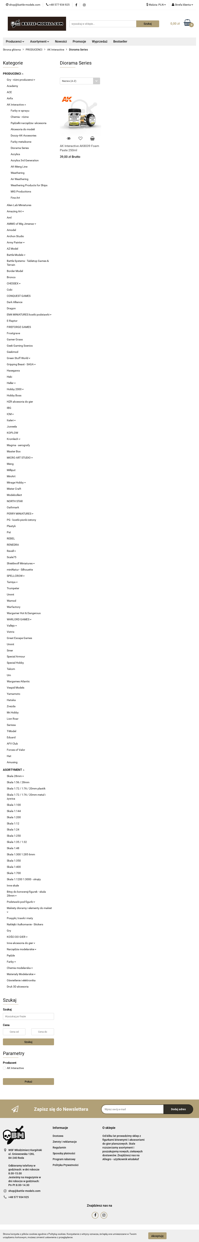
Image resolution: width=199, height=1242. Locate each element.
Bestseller (120, 41)
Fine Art (15, 197)
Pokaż (28, 1081)
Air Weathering (19, 179)
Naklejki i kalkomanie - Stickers (25, 924)
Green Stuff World (18, 358)
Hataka (11, 700)
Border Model (15, 271)
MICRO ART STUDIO (20, 457)
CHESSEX (14, 283)
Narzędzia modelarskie (21, 949)
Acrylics (15, 154)
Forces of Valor (16, 749)
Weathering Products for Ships (29, 185)
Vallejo (12, 625)
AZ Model (12, 248)
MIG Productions (21, 191)
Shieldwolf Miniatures (21, 563)
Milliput (11, 470)
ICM (10, 414)
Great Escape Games (19, 638)
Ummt (10, 594)
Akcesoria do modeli (23, 129)
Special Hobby (15, 662)
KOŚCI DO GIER (17, 936)
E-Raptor (12, 320)
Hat (9, 756)
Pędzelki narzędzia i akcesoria (28, 123)
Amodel (11, 230)
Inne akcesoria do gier (21, 943)
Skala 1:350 (14, 860)
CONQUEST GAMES (19, 295)
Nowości (61, 41)
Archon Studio (15, 236)
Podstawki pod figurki (21, 901)
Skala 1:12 (13, 823)
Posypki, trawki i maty (20, 918)
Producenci (15, 41)
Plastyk (11, 526)
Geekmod (12, 351)
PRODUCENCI (13, 73)
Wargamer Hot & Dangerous (24, 613)
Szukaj (28, 1042)
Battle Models (16, 254)
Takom (11, 668)
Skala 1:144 (14, 811)
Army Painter (16, 242)
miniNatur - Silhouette (20, 569)
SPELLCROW (16, 575)
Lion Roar (12, 718)
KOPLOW (12, 432)
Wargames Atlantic (18, 681)
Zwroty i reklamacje (65, 1141)
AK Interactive (16, 104)
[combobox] (80, 81)
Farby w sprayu (20, 110)
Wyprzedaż (99, 41)
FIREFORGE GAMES (19, 327)
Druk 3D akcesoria (18, 986)
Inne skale (13, 885)
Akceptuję (157, 1235)
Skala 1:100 (14, 804)
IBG (9, 407)
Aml (9, 217)
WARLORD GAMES (19, 619)
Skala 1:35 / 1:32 (17, 841)
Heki (9, 376)
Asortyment (39, 41)
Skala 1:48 (13, 848)
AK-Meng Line (19, 166)
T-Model (11, 731)
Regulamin (59, 1147)
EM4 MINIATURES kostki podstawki (29, 314)
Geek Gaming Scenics (20, 345)
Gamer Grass (15, 339)
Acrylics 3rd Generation (25, 160)
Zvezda (11, 706)
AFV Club (12, 743)
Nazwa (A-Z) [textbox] (69, 81)
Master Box (14, 451)
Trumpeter (13, 588)
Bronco (11, 277)
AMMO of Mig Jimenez (21, 223)
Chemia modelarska (20, 967)
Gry (9, 930)
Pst (9, 532)
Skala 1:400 (14, 866)
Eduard (11, 737)
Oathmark (13, 507)
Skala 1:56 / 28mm (18, 782)
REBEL (11, 538)
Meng (10, 463)
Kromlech (13, 439)
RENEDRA (13, 544)
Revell (11, 550)
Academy (12, 85)
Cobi (9, 289)
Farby (11, 961)
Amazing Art (15, 211)
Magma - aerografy (18, 445)
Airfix (10, 98)
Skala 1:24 (13, 829)
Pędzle (11, 955)
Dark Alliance (14, 302)
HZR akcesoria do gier (20, 401)
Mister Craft (14, 488)
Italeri (11, 420)
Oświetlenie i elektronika (21, 980)
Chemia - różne (20, 116)
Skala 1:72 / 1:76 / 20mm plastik (26, 788)
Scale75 (11, 557)
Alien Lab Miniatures (19, 205)
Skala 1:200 (14, 817)
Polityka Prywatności (66, 1165)
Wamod (11, 600)
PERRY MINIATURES (20, 513)
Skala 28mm (15, 776)
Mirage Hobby (16, 482)
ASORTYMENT (13, 770)
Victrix (10, 631)
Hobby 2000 (15, 389)
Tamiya (12, 582)
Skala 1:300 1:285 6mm (21, 854)
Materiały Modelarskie (21, 974)
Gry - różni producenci (21, 79)
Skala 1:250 (14, 835)
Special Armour (16, 656)
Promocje (79, 41)
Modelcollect (14, 494)
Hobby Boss (14, 395)
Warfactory (13, 606)
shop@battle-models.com (24, 1190)
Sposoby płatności (64, 1153)
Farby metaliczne (21, 141)
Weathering (17, 172)
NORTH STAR (15, 501)
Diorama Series (20, 147)
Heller (11, 383)
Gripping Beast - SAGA (21, 364)
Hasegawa (13, 370)
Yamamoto (13, 693)
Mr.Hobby (13, 712)
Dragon (11, 308)
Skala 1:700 (14, 873)
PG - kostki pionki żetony (21, 519)
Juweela (12, 426)
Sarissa (11, 724)
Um (9, 675)
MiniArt (11, 476)
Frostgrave (13, 333)
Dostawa (58, 1135)
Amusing (12, 762)
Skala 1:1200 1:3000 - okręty (24, 879)
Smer (10, 650)
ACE (9, 92)
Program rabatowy (64, 1159)
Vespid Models (15, 687)
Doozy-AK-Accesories (23, 135)
